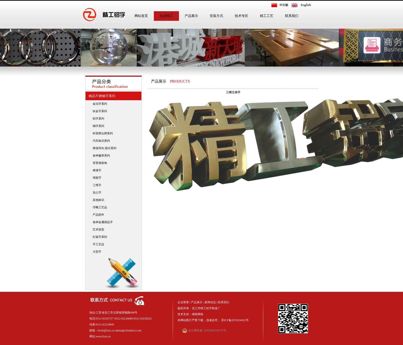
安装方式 (216, 16)
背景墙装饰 (99, 163)
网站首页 (141, 16)
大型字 (96, 251)
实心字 (96, 192)
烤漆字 (96, 170)
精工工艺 (266, 16)
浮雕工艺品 (99, 207)
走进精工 (166, 16)
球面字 (96, 177)
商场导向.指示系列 (103, 148)
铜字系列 (97, 126)
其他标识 (97, 200)
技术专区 (241, 16)
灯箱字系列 (99, 237)
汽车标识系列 (100, 140)
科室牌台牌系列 (102, 133)
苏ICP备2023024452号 (235, 320)
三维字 (96, 185)
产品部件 (97, 214)
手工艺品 (97, 244)
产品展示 (191, 16)
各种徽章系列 (100, 155)
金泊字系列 (99, 103)
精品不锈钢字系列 (101, 96)
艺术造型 (97, 229)
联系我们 (291, 16)
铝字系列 (97, 118)
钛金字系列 (99, 111)
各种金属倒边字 (102, 222)
